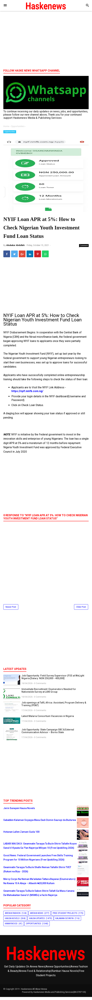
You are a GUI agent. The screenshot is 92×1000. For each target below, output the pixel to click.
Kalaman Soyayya (64, 921)
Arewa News (36, 916)
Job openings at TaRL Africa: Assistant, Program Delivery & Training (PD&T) (53, 707)
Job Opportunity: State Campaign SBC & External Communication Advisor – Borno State (47, 734)
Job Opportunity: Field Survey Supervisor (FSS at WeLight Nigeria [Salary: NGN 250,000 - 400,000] (52, 680)
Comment (84, 248)
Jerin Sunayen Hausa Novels (19, 811)
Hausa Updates (37, 921)
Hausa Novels (12, 921)
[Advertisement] (46, 40)
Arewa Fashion (12, 916)
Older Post (81, 610)
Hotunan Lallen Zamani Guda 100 (21, 834)
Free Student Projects (65, 916)
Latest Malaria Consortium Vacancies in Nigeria (47, 719)
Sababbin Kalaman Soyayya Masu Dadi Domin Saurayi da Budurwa (39, 823)
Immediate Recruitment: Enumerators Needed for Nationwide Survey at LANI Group (48, 693)
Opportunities (9, 132)
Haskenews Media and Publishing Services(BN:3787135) (59, 995)
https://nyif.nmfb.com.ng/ (27, 394)
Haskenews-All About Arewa (34, 992)
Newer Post (11, 610)
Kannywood (11, 926)
